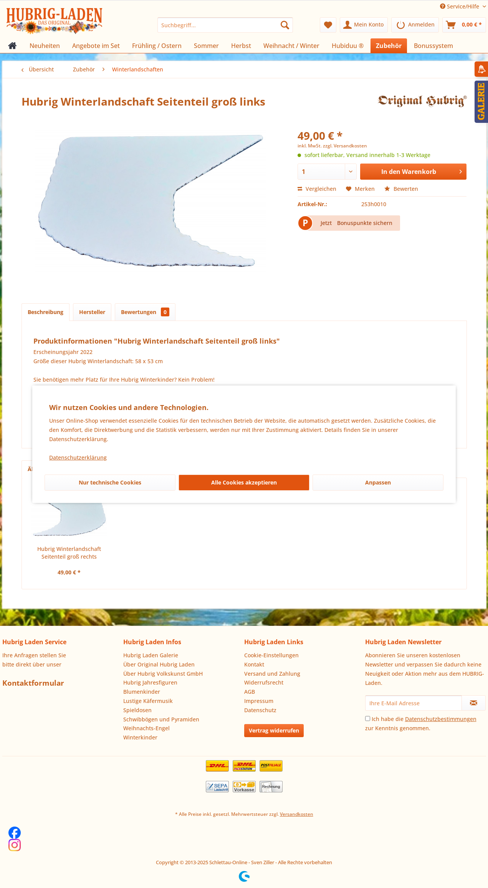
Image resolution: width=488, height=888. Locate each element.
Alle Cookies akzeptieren (244, 482)
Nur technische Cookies (110, 482)
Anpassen (378, 482)
